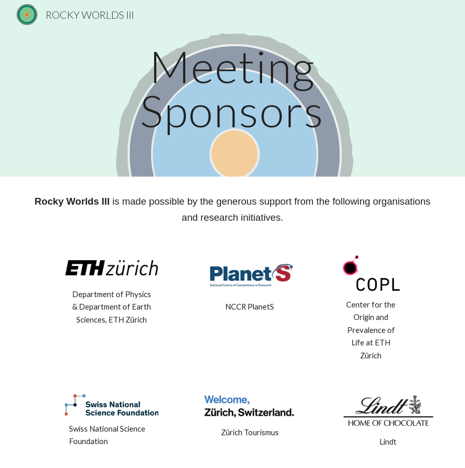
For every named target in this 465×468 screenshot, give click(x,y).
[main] (232, 88)
